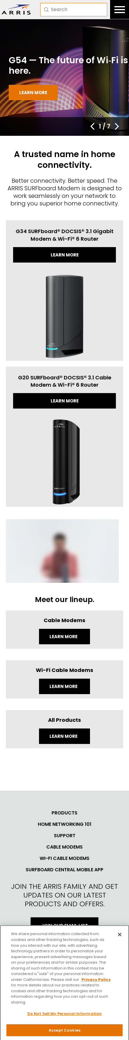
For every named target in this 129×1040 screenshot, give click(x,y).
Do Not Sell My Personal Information (64, 1015)
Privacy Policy (96, 981)
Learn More (64, 636)
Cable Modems (64, 847)
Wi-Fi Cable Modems (64, 858)
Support (64, 836)
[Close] (119, 936)
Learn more (33, 92)
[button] (92, 126)
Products (64, 813)
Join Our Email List (64, 925)
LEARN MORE (64, 736)
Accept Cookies (64, 1032)
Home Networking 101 (64, 824)
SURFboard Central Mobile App (64, 870)
